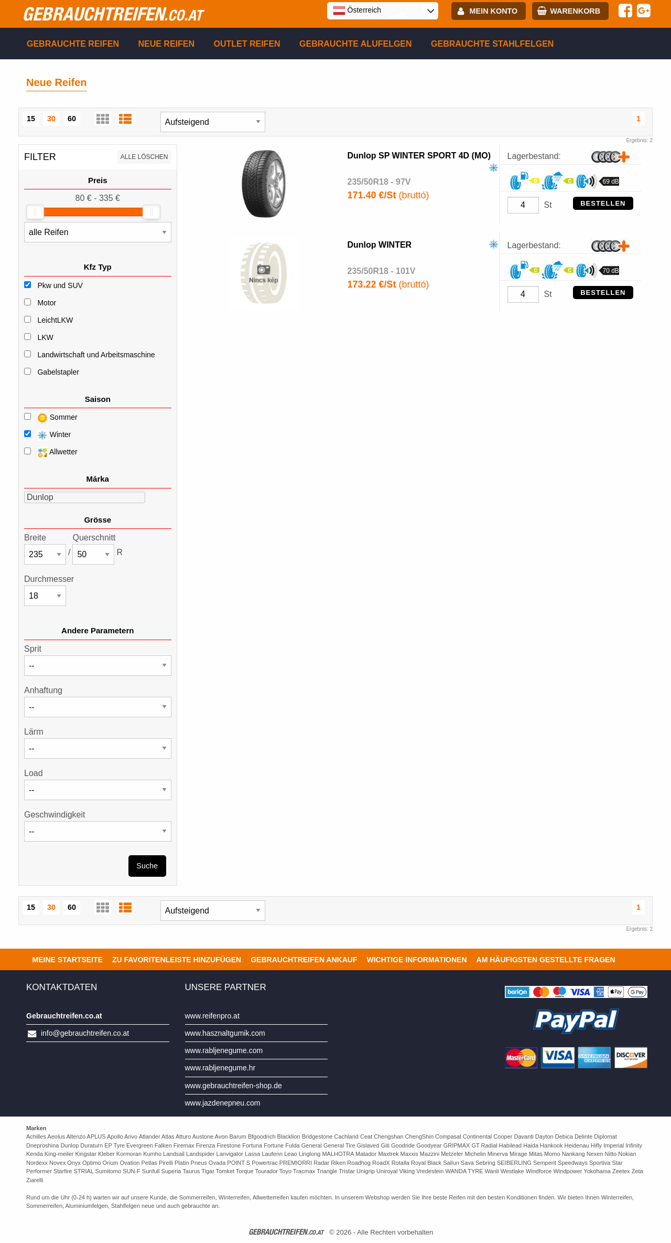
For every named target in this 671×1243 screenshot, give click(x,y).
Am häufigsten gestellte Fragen (546, 959)
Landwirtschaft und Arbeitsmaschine (96, 354)
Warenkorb (575, 11)
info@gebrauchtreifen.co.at (85, 1033)
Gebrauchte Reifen (73, 43)
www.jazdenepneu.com (223, 1103)
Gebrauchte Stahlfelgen (492, 43)
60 (72, 118)
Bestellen (602, 203)
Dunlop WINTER (380, 244)
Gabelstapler (58, 372)
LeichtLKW (55, 320)
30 (51, 118)
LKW (45, 337)
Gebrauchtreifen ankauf (304, 959)
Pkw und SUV (59, 285)
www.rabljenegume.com (224, 1050)
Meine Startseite (68, 959)
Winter (47, 435)
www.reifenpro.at (212, 1016)
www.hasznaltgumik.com (225, 1033)
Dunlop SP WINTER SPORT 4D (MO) (419, 155)
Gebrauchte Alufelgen (355, 43)
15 (31, 118)
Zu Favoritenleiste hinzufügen (176, 959)
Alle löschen (144, 157)
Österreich (357, 10)
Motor (46, 303)
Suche (147, 866)
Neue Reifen (166, 43)
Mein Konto (494, 11)
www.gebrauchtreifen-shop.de (233, 1085)
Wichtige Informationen (416, 959)
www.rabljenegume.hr (220, 1068)
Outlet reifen (247, 43)
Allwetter (51, 452)
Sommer (51, 417)
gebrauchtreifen (112, 14)
